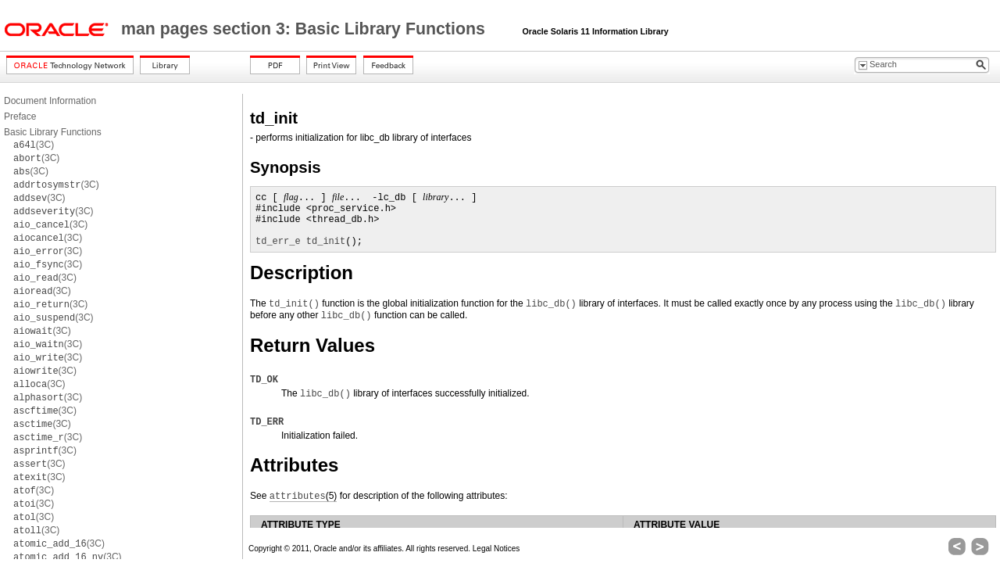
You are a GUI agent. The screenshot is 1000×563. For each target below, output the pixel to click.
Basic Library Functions (53, 132)
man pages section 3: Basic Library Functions (305, 29)
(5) (304, 496)
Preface (20, 116)
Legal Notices (496, 548)
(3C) (33, 144)
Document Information (50, 100)
